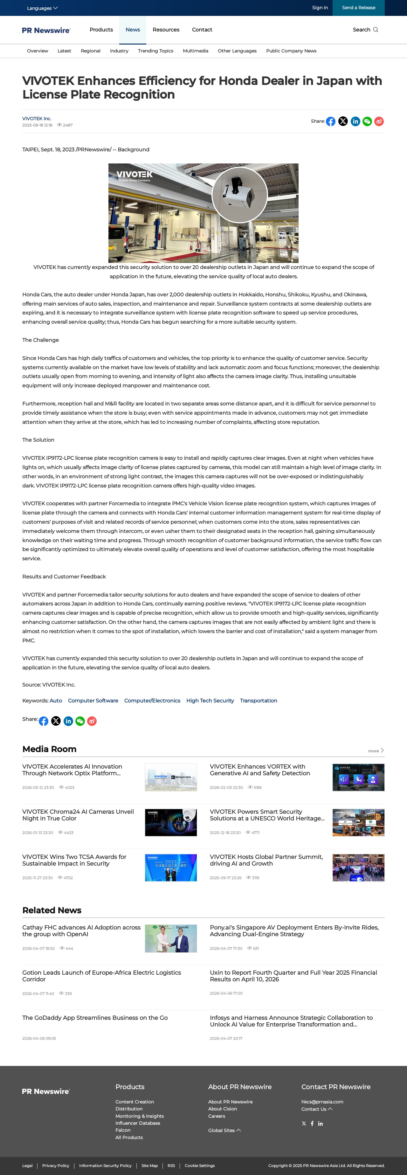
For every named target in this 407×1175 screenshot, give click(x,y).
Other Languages (237, 51)
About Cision (222, 1109)
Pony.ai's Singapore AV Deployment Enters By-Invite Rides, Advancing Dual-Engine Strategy (294, 931)
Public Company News (291, 51)
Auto (56, 701)
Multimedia (195, 51)
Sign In (320, 7)
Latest (64, 51)
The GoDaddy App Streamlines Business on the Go (95, 1018)
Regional (90, 51)
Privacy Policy (55, 1165)
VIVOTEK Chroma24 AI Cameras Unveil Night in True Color (78, 815)
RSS (171, 1165)
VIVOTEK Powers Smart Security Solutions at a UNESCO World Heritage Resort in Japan (265, 815)
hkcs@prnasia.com (322, 1102)
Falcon (122, 1130)
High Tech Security (210, 701)
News (133, 30)
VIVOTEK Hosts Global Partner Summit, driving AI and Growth (266, 860)
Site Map (149, 1165)
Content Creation (134, 1102)
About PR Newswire (240, 1087)
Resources (166, 30)
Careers (216, 1116)
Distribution (128, 1109)
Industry (119, 51)
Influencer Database (137, 1123)
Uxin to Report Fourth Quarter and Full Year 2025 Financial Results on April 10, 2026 (293, 976)
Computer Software (93, 701)
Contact (202, 30)
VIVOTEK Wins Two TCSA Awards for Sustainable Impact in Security (74, 860)
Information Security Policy (105, 1165)
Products (101, 30)
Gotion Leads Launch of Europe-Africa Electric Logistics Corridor (101, 976)
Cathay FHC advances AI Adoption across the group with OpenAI (81, 931)
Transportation (258, 701)
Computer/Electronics (152, 701)
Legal (27, 1165)
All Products (129, 1137)
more (376, 750)
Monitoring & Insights (139, 1116)
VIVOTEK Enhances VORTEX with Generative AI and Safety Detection (260, 770)
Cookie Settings (200, 1165)
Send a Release (358, 7)
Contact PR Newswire (335, 1087)
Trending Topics (155, 51)
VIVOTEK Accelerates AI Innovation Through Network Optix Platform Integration (72, 770)
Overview (37, 51)
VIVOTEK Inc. (36, 118)
